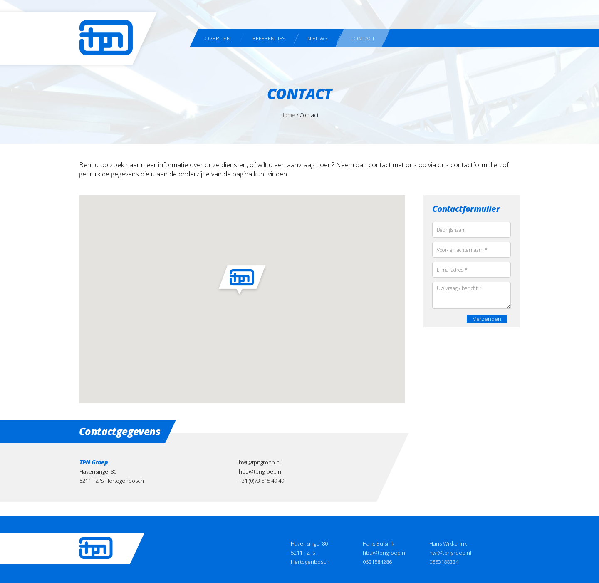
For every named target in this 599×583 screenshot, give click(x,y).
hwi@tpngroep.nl (260, 462)
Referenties (268, 38)
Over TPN (218, 38)
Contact (362, 38)
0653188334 (443, 562)
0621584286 (377, 562)
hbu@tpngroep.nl (260, 471)
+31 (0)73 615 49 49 (261, 480)
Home (287, 115)
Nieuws (317, 38)
